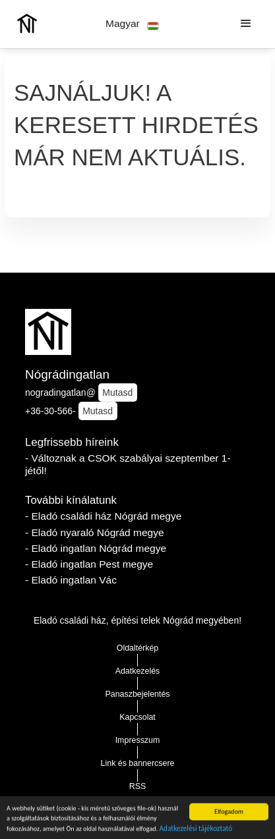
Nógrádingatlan (67, 374)
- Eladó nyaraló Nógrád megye (94, 532)
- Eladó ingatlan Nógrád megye (95, 548)
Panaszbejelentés (137, 694)
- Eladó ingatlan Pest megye (89, 564)
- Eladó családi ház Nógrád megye (103, 516)
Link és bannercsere (138, 763)
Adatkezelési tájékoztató (196, 829)
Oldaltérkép (138, 648)
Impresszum (137, 740)
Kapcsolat (137, 717)
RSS (137, 786)
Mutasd (117, 392)
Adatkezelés (137, 671)
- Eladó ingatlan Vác (71, 579)
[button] (132, 24)
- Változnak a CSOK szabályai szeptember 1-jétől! (128, 464)
